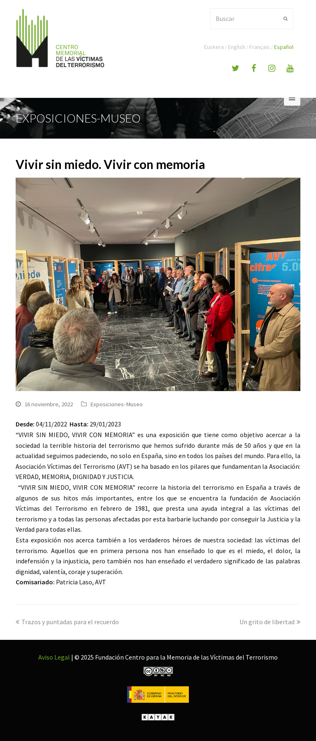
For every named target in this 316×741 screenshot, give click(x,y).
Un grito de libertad (269, 622)
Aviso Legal (54, 657)
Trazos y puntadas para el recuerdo (67, 622)
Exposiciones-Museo (116, 404)
